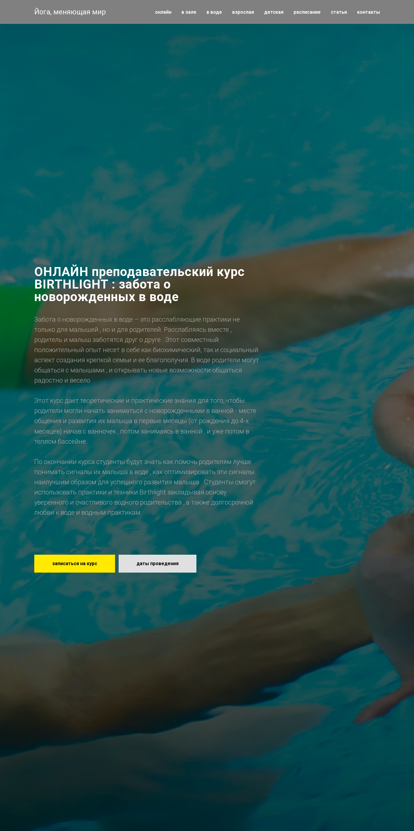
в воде (214, 12)
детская (273, 12)
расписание (307, 12)
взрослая (243, 12)
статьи (339, 12)
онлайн (163, 12)
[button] (74, 564)
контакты (368, 12)
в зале (189, 12)
